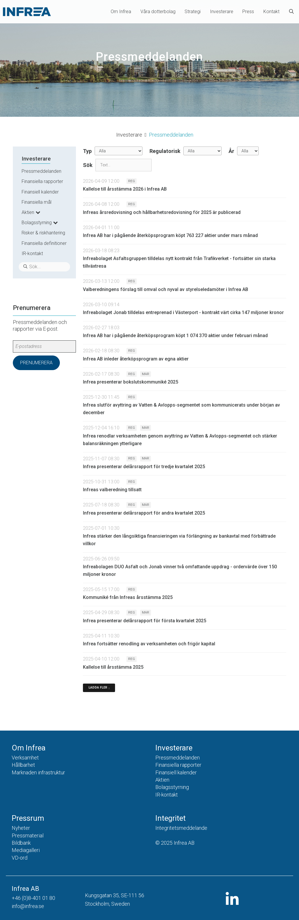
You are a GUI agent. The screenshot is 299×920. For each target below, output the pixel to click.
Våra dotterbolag (157, 11)
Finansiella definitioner (44, 243)
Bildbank (21, 843)
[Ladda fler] (99, 688)
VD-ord (19, 858)
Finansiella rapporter (42, 181)
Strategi (193, 11)
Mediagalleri (26, 850)
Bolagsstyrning (37, 222)
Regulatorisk (165, 151)
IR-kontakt (32, 253)
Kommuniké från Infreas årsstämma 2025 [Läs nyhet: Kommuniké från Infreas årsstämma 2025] (128, 597)
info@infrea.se (28, 906)
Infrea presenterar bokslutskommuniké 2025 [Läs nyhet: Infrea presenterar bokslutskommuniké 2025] (130, 382)
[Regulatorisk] (202, 151)
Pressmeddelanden (41, 171)
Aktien (28, 212)
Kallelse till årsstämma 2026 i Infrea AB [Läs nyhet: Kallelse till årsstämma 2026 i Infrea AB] (125, 189)
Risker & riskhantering (43, 233)
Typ (87, 151)
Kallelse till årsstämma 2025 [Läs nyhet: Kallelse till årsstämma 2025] (113, 667)
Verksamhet (25, 758)
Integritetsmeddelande (181, 828)
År (231, 151)
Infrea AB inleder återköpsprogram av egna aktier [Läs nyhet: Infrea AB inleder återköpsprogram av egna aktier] (136, 359)
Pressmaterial (28, 835)
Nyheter (21, 828)
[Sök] (123, 165)
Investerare (221, 11)
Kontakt (271, 11)
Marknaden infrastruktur (38, 772)
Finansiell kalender (40, 192)
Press (248, 11)
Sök (88, 165)
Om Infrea (121, 11)
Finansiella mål (36, 202)
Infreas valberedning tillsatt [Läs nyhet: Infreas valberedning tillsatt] (112, 489)
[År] (248, 151)
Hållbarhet (23, 765)
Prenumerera (36, 362)
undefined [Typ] (118, 151)
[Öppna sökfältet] (291, 11)
